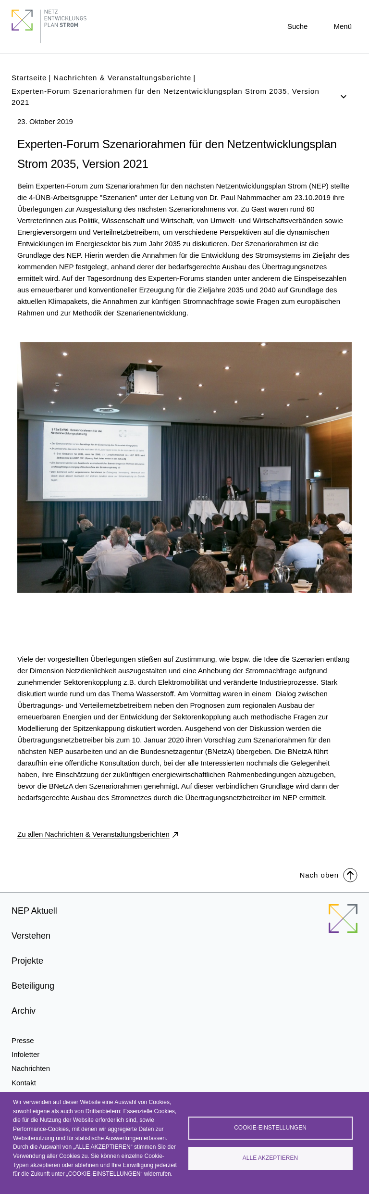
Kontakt (24, 1083)
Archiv (24, 1011)
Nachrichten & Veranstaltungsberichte (122, 78)
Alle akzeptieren (270, 1158)
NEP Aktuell (34, 911)
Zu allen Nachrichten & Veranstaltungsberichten (93, 834)
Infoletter (25, 1054)
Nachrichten (31, 1068)
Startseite (29, 78)
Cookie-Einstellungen (270, 1127)
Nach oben (328, 874)
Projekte (27, 961)
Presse (23, 1040)
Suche (297, 26)
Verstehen (31, 936)
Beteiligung (33, 986)
